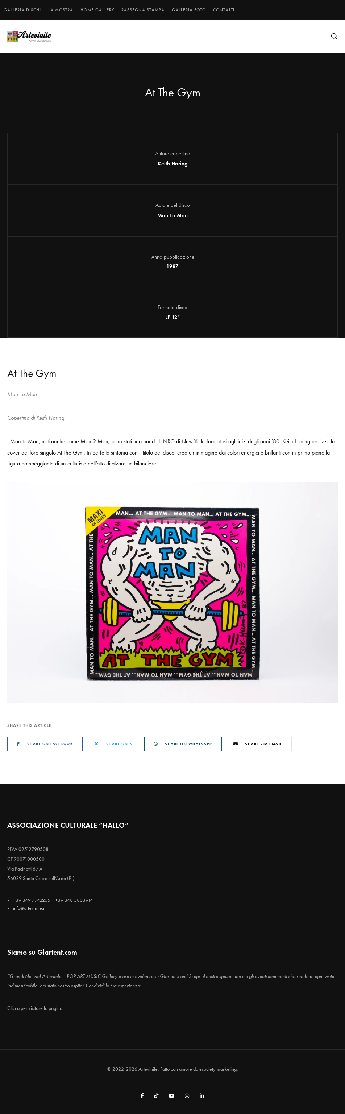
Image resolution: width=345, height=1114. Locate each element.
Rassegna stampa (143, 9)
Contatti (223, 9)
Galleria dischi (22, 9)
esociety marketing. (218, 1069)
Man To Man (172, 215)
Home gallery (97, 9)
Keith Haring (173, 163)
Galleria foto (189, 9)
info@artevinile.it (29, 908)
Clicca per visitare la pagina (34, 1008)
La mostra (60, 9)
